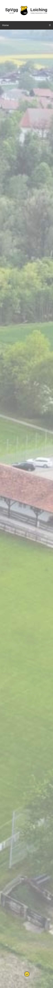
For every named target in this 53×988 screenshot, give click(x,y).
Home (5, 25)
